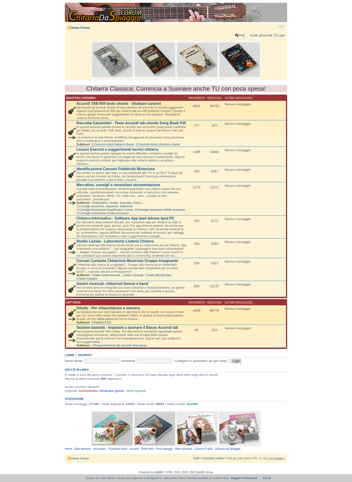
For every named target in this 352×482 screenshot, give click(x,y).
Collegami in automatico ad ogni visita (202, 361)
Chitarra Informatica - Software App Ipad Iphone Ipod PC (125, 218)
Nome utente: (74, 361)
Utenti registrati (136, 391)
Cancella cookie (212, 458)
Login (281, 35)
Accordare (99, 448)
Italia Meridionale (159, 275)
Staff (196, 458)
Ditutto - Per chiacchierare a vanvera (108, 308)
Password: (128, 361)
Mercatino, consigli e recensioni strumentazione (118, 185)
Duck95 (192, 404)
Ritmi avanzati (183, 448)
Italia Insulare (88, 278)
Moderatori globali (112, 391)
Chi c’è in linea (77, 369)
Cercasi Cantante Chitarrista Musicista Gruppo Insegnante (127, 261)
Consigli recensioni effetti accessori (161, 209)
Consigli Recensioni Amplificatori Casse (106, 209)
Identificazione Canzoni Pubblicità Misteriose (115, 169)
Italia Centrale (134, 275)
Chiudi (267, 478)
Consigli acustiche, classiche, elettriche (105, 206)
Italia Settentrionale (107, 275)
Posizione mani (117, 448)
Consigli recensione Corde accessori (104, 213)
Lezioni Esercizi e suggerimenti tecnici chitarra (117, 149)
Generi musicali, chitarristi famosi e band (112, 284)
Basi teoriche (83, 448)
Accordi (134, 448)
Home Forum (80, 27)
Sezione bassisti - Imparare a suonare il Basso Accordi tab (127, 327)
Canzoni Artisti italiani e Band (114, 144)
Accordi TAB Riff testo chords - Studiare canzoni (118, 103)
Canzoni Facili (203, 448)
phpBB (158, 472)
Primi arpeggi (164, 448)
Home (68, 448)
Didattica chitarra (81, 98)
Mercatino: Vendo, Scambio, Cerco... (119, 202)
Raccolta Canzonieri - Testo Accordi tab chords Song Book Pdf (131, 123)
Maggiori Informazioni (244, 478)
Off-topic (73, 302)
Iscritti (254, 35)
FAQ (242, 35)
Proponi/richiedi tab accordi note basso (120, 345)
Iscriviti (267, 35)
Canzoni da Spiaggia (227, 448)
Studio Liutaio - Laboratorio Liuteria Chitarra (115, 241)
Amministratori (88, 391)
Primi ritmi (147, 448)
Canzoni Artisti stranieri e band (159, 144)
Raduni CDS (102, 322)
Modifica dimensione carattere (281, 26)
